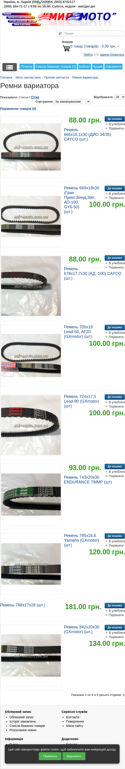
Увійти (88, 54)
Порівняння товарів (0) (18, 109)
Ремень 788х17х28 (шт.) (22, 605)
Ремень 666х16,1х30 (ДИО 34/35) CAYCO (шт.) (87, 134)
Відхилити (74, 756)
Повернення (75, 721)
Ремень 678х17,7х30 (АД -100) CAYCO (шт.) (92, 274)
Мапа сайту (74, 726)
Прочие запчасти (56, 77)
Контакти (72, 717)
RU (49, 4)
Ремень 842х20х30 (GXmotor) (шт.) (81, 629)
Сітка (35, 97)
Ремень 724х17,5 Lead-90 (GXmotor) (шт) (81, 401)
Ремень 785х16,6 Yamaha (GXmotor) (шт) (81, 540)
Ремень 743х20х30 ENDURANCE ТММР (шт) (88, 479)
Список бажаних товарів (27, 726)
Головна (6, 77)
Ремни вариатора (85, 77)
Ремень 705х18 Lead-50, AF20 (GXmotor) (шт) (78, 332)
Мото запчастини (28, 77)
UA (44, 4)
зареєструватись (112, 54)
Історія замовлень (22, 721)
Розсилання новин (22, 730)
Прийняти (50, 756)
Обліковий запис (21, 717)
